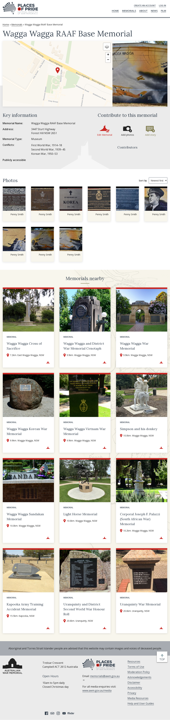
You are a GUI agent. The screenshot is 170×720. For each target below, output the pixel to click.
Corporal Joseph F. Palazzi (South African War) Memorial (140, 519)
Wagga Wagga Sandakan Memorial (25, 516)
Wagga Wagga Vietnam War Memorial (84, 431)
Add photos (127, 134)
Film (163, 10)
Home (115, 10)
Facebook (46, 713)
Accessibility (135, 688)
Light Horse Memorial (80, 514)
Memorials (129, 10)
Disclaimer (134, 682)
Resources (134, 661)
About (143, 10)
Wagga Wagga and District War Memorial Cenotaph (83, 345)
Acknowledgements (139, 677)
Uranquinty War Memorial (140, 604)
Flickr (71, 713)
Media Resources (138, 698)
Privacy (132, 693)
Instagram (58, 713)
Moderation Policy (139, 672)
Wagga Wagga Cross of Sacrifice (24, 345)
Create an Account (145, 5)
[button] (58, 70)
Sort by (143, 180)
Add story (150, 134)
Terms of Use (136, 667)
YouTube (64, 713)
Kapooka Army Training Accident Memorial (25, 606)
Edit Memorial (104, 134)
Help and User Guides (141, 703)
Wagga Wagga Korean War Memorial (27, 431)
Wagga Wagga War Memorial (134, 345)
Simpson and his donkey (138, 429)
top (162, 659)
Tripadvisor (52, 713)
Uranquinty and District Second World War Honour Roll (84, 609)
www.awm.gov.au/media (96, 690)
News (154, 10)
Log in (162, 5)
